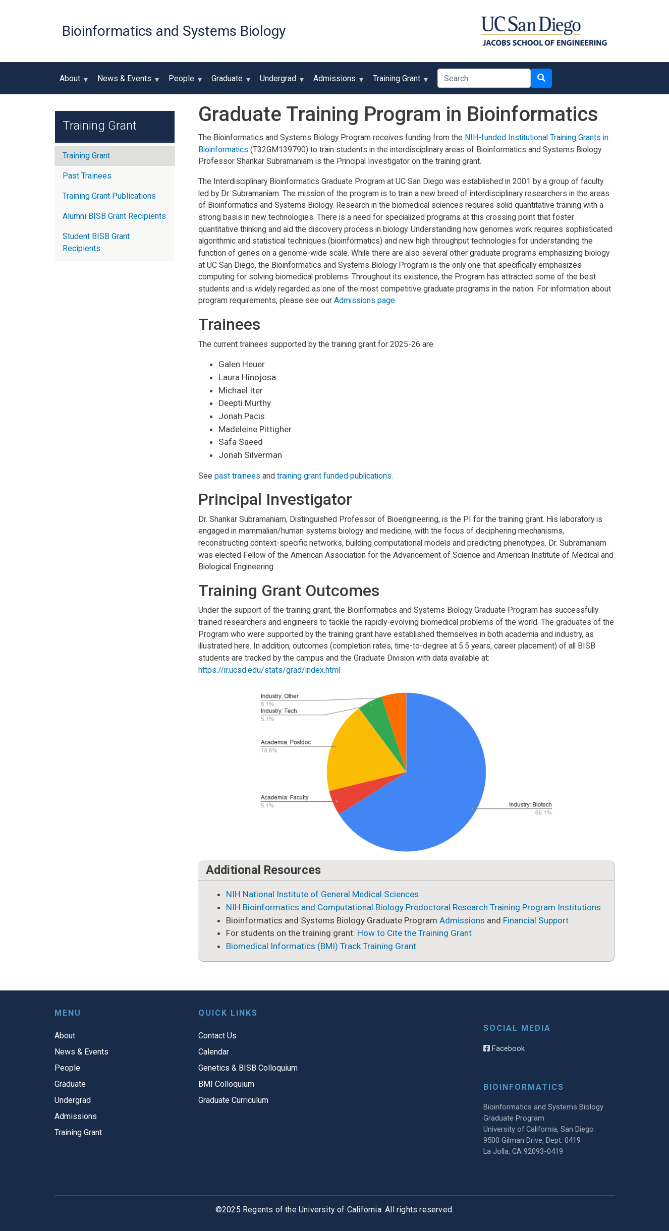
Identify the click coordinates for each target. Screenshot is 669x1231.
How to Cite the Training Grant (414, 933)
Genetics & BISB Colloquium (248, 1068)
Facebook (504, 1048)
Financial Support (536, 920)
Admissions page (364, 300)
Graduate (229, 82)
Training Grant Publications (109, 196)
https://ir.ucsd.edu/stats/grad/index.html (269, 670)
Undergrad (280, 82)
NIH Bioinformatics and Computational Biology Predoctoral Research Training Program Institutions (413, 907)
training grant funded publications (334, 476)
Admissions (336, 82)
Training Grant (399, 82)
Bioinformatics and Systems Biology (174, 31)
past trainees (237, 476)
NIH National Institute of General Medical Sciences (322, 894)
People (183, 82)
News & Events (126, 82)
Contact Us (217, 1035)
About (72, 82)
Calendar (213, 1052)
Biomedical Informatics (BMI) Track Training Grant (321, 946)
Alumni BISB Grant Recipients (114, 216)
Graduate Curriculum (233, 1100)
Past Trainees (87, 176)
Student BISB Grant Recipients (96, 242)
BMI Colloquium (226, 1084)
